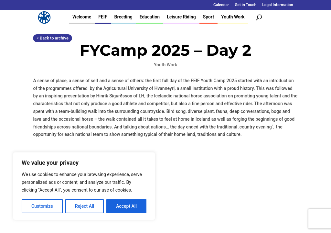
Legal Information (277, 5)
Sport (208, 16)
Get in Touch (245, 5)
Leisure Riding (181, 16)
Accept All (126, 206)
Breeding (123, 16)
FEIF (102, 16)
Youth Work (232, 16)
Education (150, 16)
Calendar (221, 5)
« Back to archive (52, 38)
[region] (84, 186)
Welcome (81, 16)
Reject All (84, 206)
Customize (42, 206)
